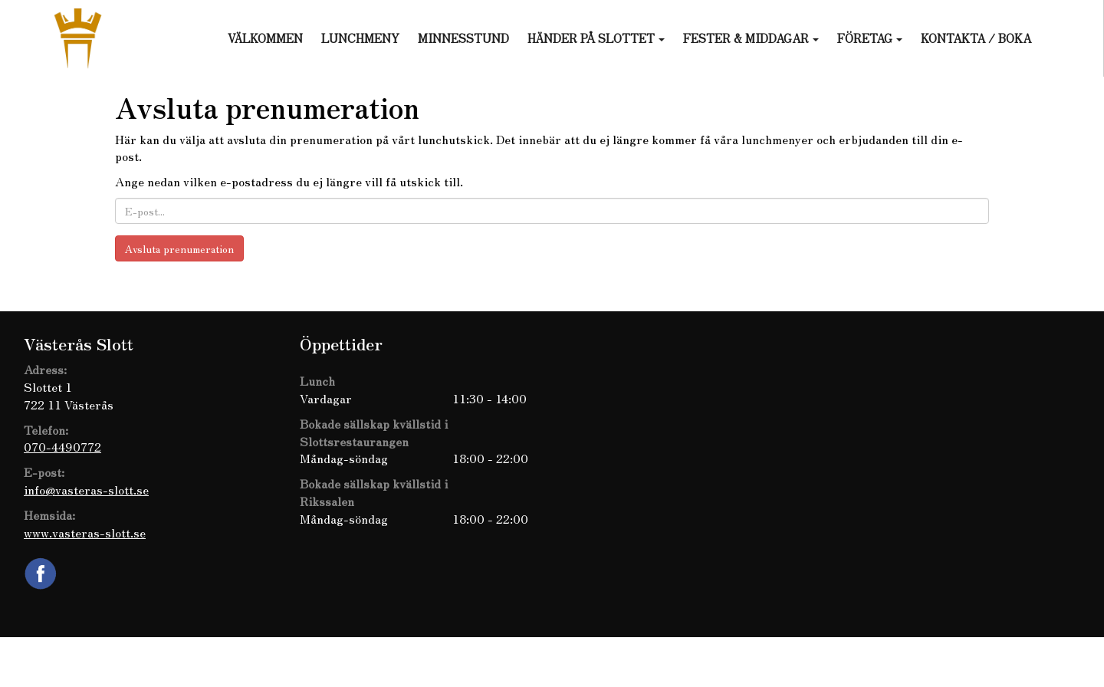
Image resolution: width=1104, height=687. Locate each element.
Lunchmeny (360, 38)
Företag (869, 38)
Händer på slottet (596, 38)
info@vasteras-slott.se (86, 489)
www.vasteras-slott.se (85, 532)
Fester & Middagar (751, 38)
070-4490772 (62, 446)
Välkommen (265, 38)
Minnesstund (463, 38)
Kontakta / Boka (976, 38)
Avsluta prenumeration (179, 248)
